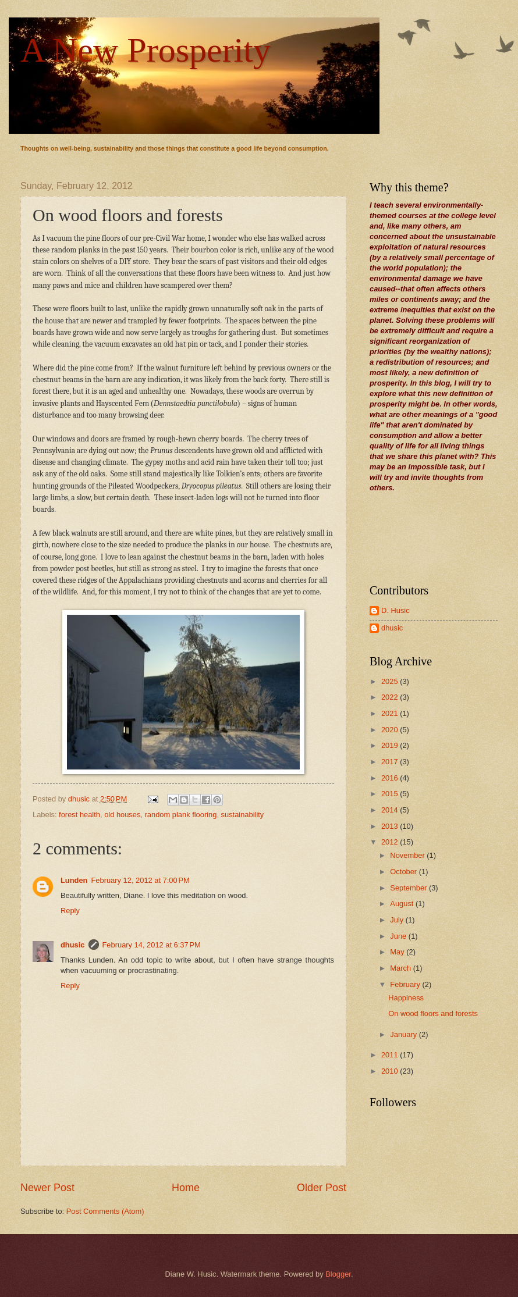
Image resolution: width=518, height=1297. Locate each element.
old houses (122, 814)
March (401, 968)
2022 (390, 697)
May (398, 951)
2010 (390, 1071)
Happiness (406, 997)
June (399, 936)
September (409, 887)
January (404, 1034)
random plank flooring (181, 814)
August (403, 903)
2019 (390, 745)
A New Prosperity (145, 50)
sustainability (242, 814)
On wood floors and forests (433, 1013)
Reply (70, 910)
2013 (390, 826)
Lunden (74, 880)
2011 (390, 1054)
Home (186, 1187)
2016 (390, 778)
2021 (390, 713)
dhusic (73, 944)
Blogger (338, 1274)
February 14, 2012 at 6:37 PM (151, 944)
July (397, 919)
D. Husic (395, 610)
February (406, 984)
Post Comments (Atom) (105, 1211)
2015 (390, 793)
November (408, 855)
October (404, 871)
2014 (390, 810)
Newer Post (47, 1187)
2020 (390, 729)
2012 (390, 842)
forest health (79, 814)
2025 (390, 681)
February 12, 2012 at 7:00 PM (140, 880)
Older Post (321, 1187)
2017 (390, 761)
